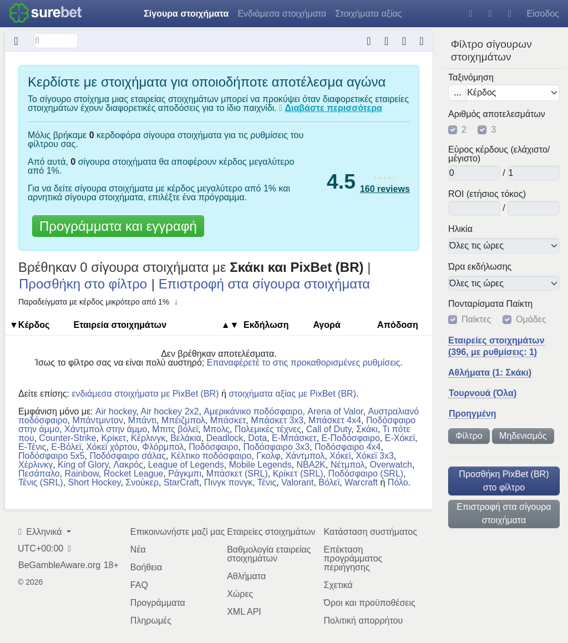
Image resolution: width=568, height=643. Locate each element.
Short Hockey (94, 482)
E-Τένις (32, 447)
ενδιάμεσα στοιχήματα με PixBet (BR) (145, 393)
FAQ (139, 585)
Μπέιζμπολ (183, 420)
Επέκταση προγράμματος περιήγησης (352, 558)
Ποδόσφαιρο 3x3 (276, 447)
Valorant (297, 482)
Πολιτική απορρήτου (363, 620)
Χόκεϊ (340, 455)
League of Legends (186, 464)
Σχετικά (337, 585)
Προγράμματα (157, 602)
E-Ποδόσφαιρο (351, 438)
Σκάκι (367, 429)
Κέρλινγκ (148, 438)
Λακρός (128, 464)
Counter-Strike (67, 438)
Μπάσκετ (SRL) (237, 473)
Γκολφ (268, 455)
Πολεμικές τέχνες (268, 429)
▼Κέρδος (29, 325)
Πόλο (398, 482)
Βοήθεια (146, 567)
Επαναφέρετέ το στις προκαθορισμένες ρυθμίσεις (303, 362)
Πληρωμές (150, 620)
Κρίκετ (113, 438)
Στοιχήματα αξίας (368, 13)
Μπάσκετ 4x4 (334, 420)
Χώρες (240, 594)
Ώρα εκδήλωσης (479, 266)
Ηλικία (460, 229)
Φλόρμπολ (163, 447)
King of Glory (83, 464)
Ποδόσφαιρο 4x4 (348, 447)
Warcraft (361, 482)
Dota (257, 438)
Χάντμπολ (304, 455)
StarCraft (181, 482)
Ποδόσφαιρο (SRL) (366, 473)
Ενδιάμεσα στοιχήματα (281, 13)
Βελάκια (185, 438)
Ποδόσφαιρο (213, 447)
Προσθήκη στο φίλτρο (83, 283)
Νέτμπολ (348, 464)
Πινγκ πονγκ (228, 482)
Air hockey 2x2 (170, 411)
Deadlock (225, 438)
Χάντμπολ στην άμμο (105, 429)
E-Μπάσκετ (294, 438)
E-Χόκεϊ (400, 438)
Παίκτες (476, 319)
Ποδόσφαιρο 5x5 (51, 455)
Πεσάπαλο (39, 473)
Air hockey (115, 411)
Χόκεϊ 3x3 (375, 455)
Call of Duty (329, 429)
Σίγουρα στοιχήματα (186, 13)
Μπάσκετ (228, 420)
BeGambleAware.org (59, 565)
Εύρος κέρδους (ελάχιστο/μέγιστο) (499, 154)
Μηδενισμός (523, 436)
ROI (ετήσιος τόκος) (487, 194)
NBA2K (311, 464)
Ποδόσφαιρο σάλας (127, 455)
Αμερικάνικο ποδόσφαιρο (253, 411)
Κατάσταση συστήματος (370, 531)
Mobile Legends (260, 464)
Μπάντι (142, 420)
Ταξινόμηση (471, 77)
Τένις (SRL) (40, 482)
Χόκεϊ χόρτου (111, 447)
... (457, 92)
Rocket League (134, 473)
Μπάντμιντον (97, 420)
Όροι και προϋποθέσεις (369, 602)
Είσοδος (542, 13)
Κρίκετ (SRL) (298, 473)
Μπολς (216, 429)
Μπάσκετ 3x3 (277, 420)
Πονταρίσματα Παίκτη (490, 304)
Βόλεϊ (328, 482)
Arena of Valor (335, 411)
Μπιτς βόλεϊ (175, 429)
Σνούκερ (142, 482)
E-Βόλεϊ (66, 447)
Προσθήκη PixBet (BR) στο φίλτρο (504, 480)
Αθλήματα (246, 576)
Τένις (266, 482)
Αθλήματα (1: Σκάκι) (489, 372)
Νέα (138, 549)
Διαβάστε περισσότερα (333, 108)
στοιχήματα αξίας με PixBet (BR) (292, 393)
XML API (244, 611)
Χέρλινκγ (35, 464)
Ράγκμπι (184, 473)
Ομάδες (531, 319)
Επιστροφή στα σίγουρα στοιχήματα (504, 513)
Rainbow (81, 473)
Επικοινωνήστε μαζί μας (177, 531)
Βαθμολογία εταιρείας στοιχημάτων (269, 554)
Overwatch (390, 464)
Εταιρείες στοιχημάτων (271, 531)
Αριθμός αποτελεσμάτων (496, 114)
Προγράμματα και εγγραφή (118, 226)
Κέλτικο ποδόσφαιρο (211, 455)
